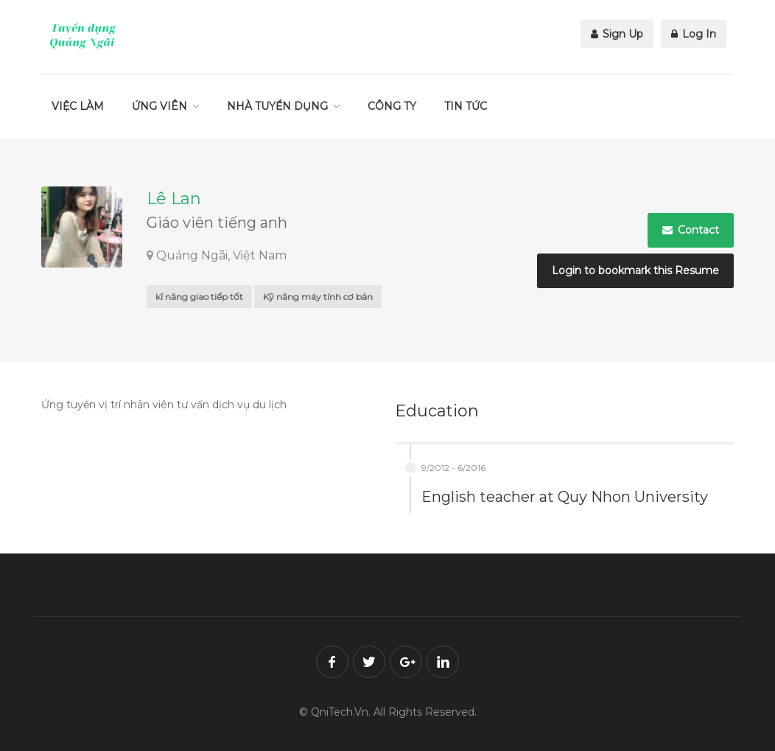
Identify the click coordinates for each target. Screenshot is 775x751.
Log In (693, 34)
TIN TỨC (465, 106)
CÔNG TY (392, 106)
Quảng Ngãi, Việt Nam (221, 255)
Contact (690, 230)
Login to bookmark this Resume (635, 270)
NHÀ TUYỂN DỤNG (277, 106)
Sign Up (617, 34)
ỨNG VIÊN (159, 106)
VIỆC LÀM (78, 106)
